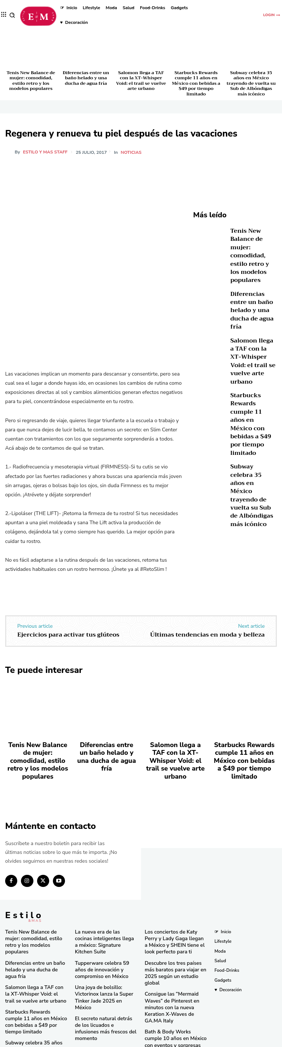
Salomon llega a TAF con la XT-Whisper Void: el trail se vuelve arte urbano (141, 80)
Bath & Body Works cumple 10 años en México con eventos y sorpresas (176, 997)
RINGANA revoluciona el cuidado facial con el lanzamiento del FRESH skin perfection (103, 1011)
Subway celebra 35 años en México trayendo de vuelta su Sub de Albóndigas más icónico (251, 83)
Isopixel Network (223, 1041)
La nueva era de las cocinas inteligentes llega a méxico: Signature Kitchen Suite (102, 919)
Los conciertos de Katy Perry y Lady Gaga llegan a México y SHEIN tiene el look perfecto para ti (175, 922)
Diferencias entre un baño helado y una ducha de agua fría (86, 78)
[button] (12, 15)
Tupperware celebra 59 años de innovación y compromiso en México (103, 941)
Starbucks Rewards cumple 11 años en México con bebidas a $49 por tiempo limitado (196, 83)
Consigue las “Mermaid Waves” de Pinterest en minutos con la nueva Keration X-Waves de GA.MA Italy (175, 972)
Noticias (132, 152)
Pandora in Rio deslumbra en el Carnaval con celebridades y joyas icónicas (175, 1019)
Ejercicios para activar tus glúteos (68, 635)
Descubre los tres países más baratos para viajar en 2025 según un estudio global (174, 947)
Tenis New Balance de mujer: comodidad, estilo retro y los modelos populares (31, 80)
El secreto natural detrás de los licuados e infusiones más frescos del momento (106, 986)
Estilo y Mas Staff (45, 152)
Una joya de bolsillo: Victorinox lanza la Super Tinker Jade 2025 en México (106, 963)
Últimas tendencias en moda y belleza (207, 635)
